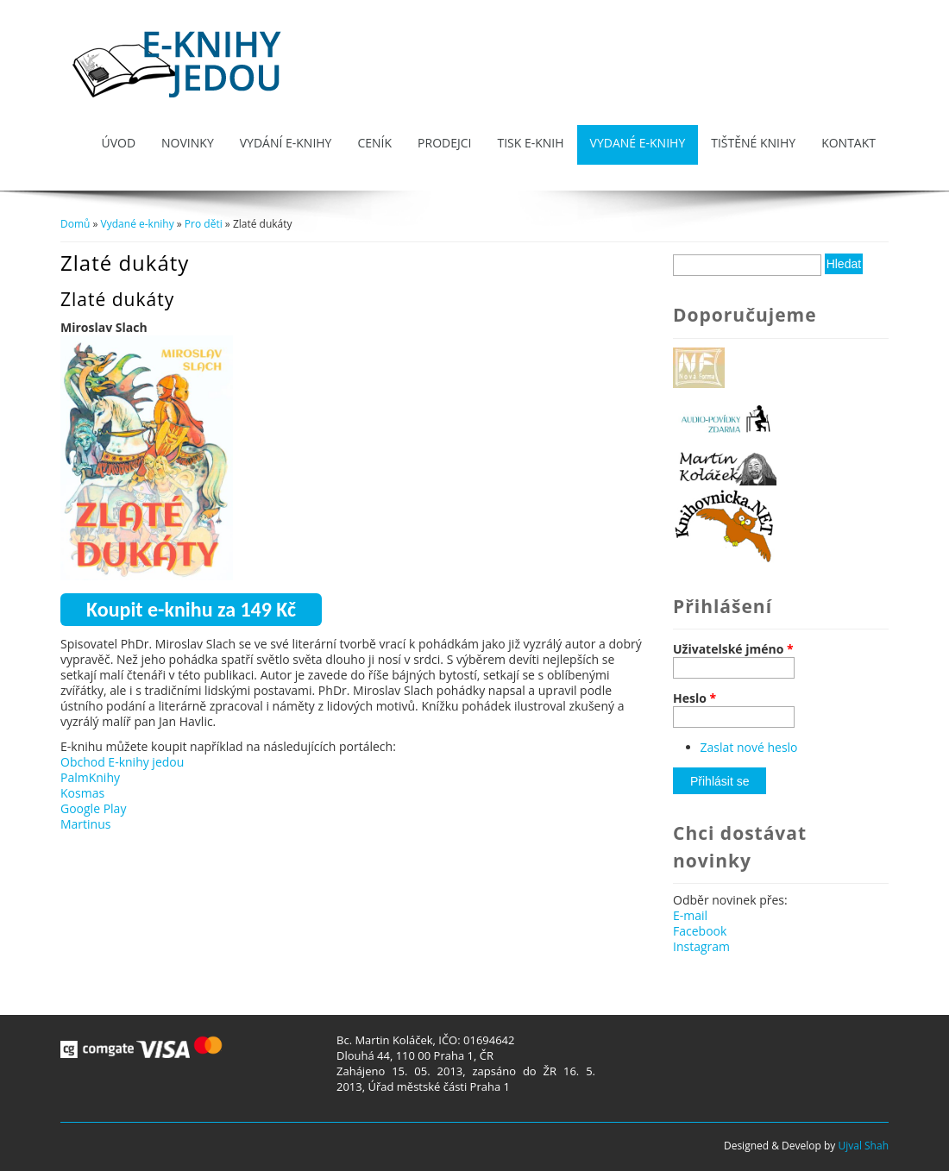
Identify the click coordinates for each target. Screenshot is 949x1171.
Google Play (93, 808)
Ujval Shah (863, 1145)
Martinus (85, 824)
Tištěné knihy (753, 143)
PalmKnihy (90, 777)
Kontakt (848, 143)
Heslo (694, 698)
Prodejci (444, 143)
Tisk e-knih (530, 143)
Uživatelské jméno (733, 649)
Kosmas (82, 793)
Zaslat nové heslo (749, 747)
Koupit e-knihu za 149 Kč (191, 609)
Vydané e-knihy (638, 143)
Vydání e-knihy (286, 143)
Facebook (699, 931)
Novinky (187, 143)
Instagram (701, 946)
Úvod (118, 143)
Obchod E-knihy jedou (122, 762)
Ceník (374, 143)
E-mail (690, 915)
